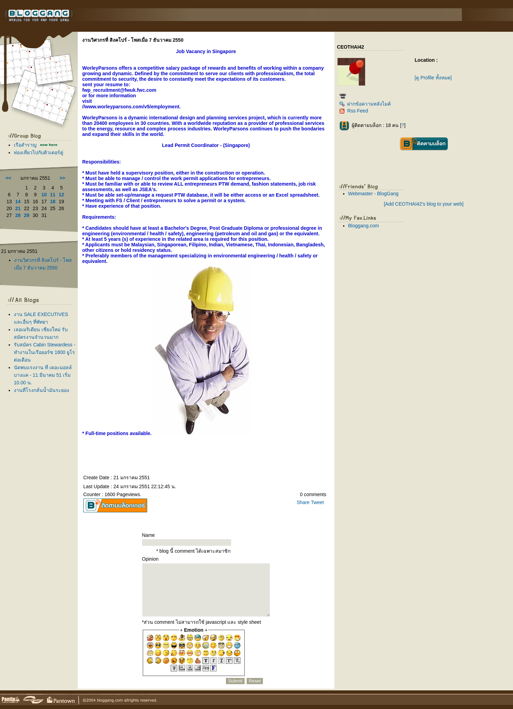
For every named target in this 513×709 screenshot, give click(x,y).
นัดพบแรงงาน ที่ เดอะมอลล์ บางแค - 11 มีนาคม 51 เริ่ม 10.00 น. (43, 375)
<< (8, 178)
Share (303, 502)
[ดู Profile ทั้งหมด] (433, 77)
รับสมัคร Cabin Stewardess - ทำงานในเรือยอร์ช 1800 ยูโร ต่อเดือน (44, 352)
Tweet (317, 502)
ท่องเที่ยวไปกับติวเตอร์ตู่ (38, 152)
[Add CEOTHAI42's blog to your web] (424, 204)
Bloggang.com (363, 225)
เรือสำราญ (26, 145)
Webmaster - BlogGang (373, 193)
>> (62, 178)
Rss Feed (353, 111)
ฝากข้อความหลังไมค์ (365, 104)
